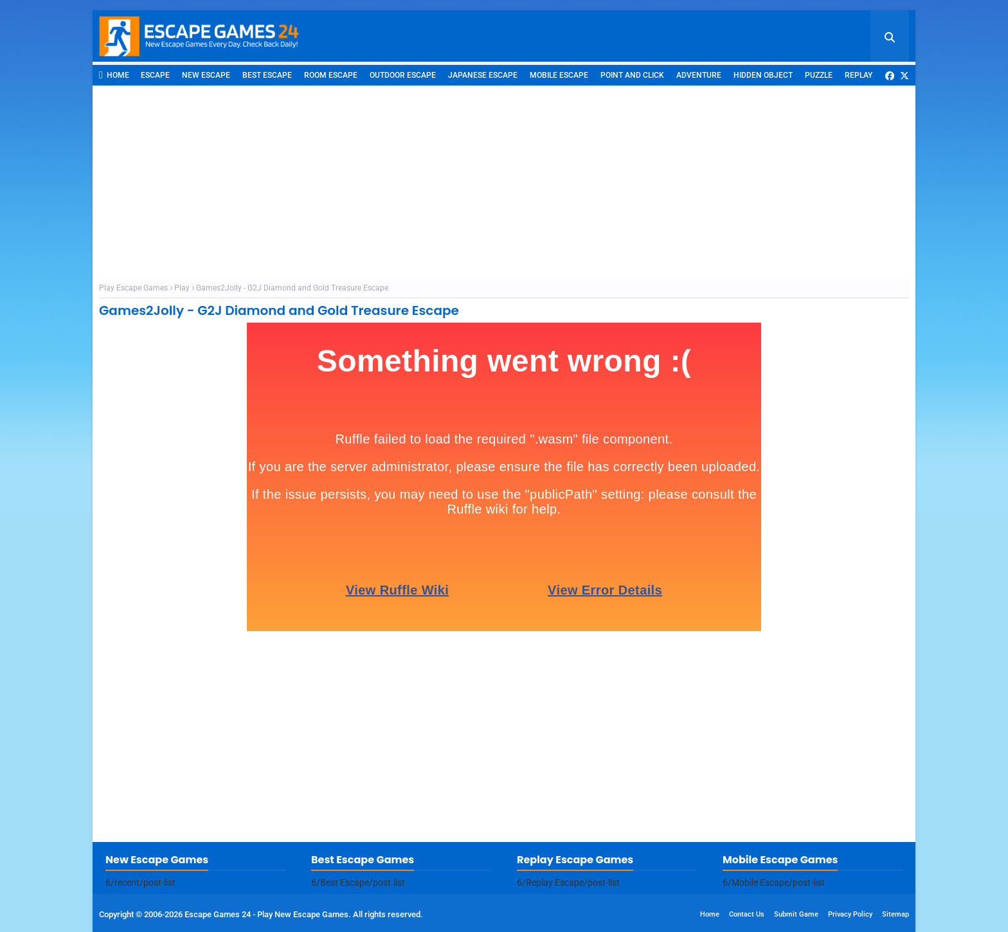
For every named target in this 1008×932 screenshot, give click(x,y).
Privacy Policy (850, 914)
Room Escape (330, 75)
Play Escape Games (133, 287)
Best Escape (267, 75)
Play (182, 287)
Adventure (698, 75)
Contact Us (746, 914)
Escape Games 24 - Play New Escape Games (266, 914)
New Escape (206, 75)
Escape (155, 75)
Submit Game (796, 914)
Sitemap (895, 914)
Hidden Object (763, 75)
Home (114, 74)
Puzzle (819, 75)
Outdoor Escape (403, 75)
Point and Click (632, 75)
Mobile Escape (559, 75)
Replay (858, 75)
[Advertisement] (504, 182)
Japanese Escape (483, 75)
